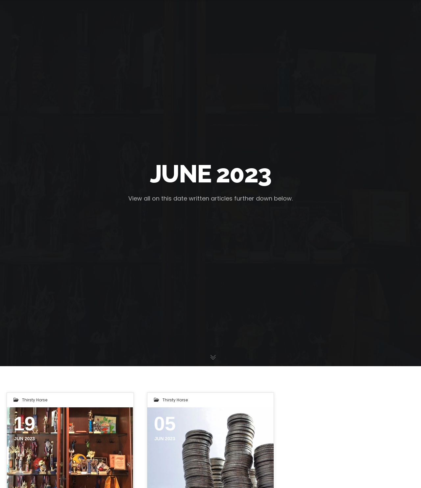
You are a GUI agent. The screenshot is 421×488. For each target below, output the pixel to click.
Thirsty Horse (34, 400)
